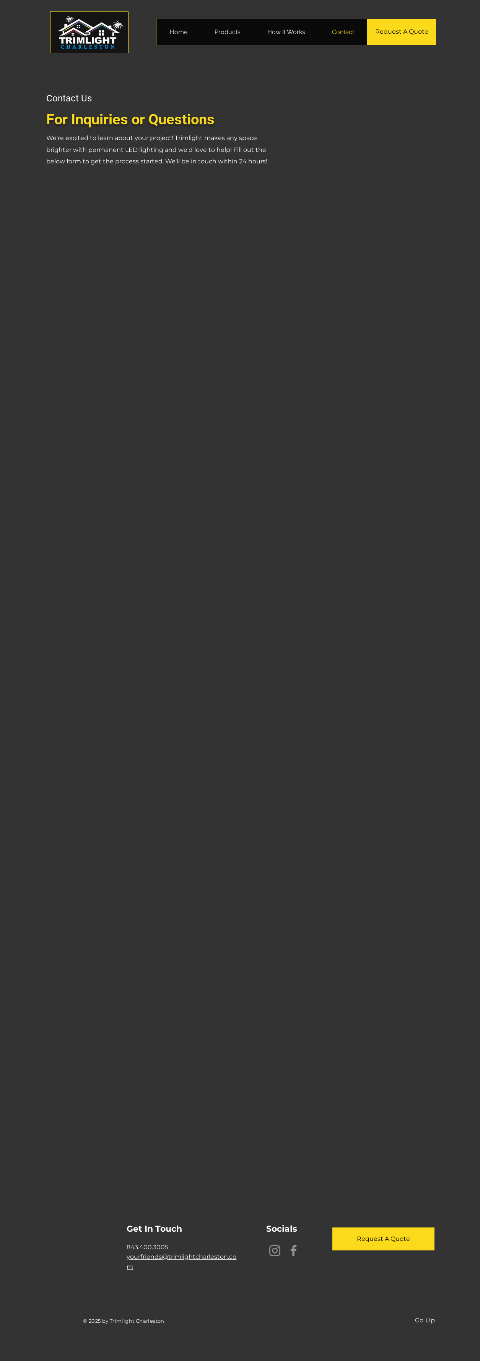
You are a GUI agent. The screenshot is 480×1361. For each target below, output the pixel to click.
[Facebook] (293, 1250)
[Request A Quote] (402, 32)
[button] (227, 32)
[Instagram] (274, 1250)
